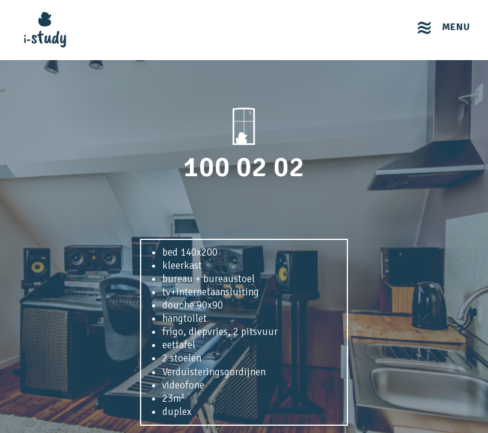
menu (456, 27)
